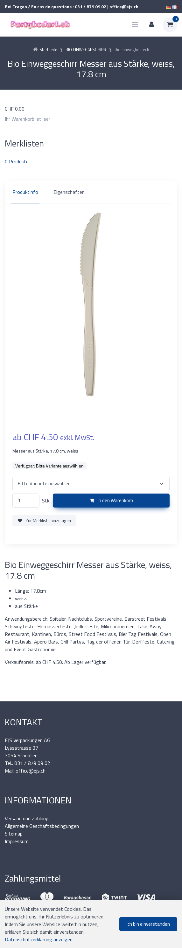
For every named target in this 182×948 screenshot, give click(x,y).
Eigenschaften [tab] (69, 192)
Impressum (17, 841)
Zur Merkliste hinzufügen (44, 520)
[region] (91, 192)
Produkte (17, 161)
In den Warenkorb (111, 500)
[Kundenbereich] (151, 24)
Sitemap (14, 833)
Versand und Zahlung (27, 818)
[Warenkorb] (170, 24)
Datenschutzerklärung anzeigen (39, 939)
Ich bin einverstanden (148, 924)
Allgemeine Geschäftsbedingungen (42, 826)
